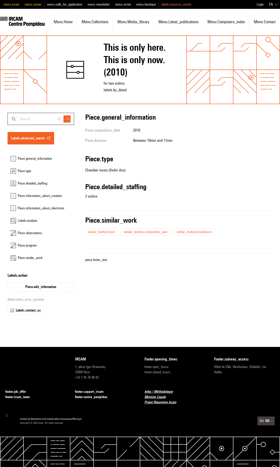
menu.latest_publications (178, 21)
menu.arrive (123, 4)
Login (260, 4)
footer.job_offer (18, 391)
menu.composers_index (226, 21)
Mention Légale (157, 397)
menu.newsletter (99, 4)
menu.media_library (133, 21)
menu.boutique (146, 4)
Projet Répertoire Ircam (162, 402)
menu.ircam (11, 4)
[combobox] (41, 119)
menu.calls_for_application (64, 4)
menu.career (33, 4)
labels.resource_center (176, 4)
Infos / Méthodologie (161, 391)
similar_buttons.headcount (194, 232)
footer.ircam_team (20, 397)
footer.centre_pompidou (94, 397)
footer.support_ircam (92, 391)
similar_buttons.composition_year (146, 232)
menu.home (63, 21)
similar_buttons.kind (101, 232)
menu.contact (265, 21)
